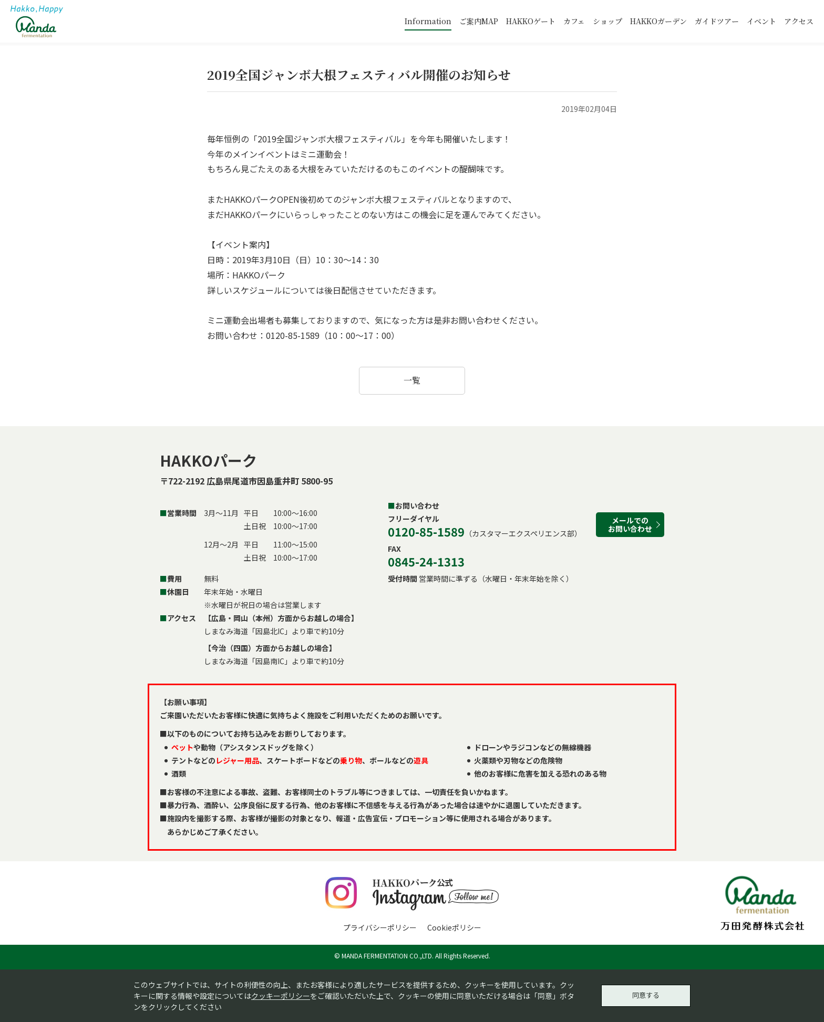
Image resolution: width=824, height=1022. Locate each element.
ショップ (607, 21)
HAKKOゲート (530, 21)
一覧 (412, 380)
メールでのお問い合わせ (630, 524)
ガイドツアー (717, 21)
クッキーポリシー (280, 994)
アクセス (798, 21)
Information (428, 21)
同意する (646, 994)
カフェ (574, 21)
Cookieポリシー (454, 927)
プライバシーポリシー (380, 927)
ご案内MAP (478, 21)
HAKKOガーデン (658, 21)
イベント (761, 21)
